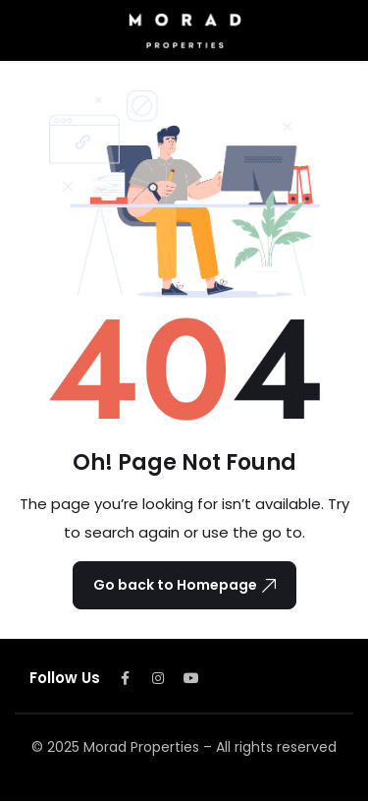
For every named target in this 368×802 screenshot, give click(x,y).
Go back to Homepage (184, 585)
